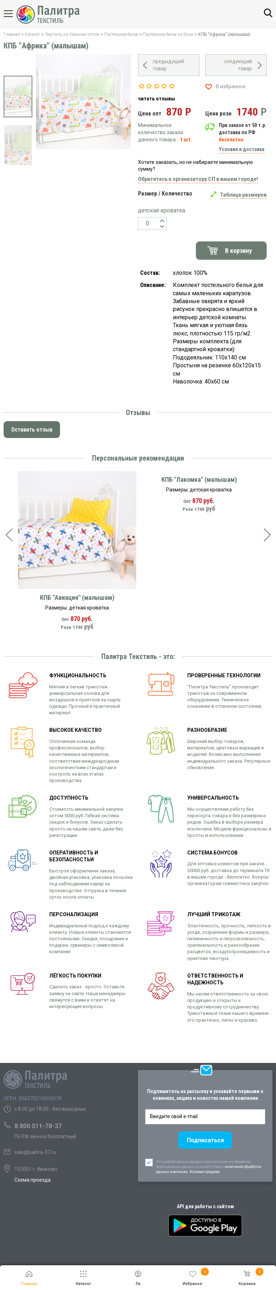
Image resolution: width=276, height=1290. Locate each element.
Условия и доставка (241, 149)
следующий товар (238, 64)
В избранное (231, 86)
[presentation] (9, 535)
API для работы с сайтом (205, 1206)
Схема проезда (32, 1180)
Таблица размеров (243, 195)
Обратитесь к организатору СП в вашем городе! (198, 179)
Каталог (14, 13)
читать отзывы (156, 98)
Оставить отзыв (31, 429)
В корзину (238, 250)
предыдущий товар (168, 64)
